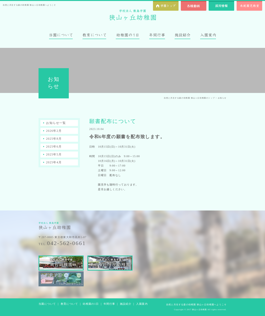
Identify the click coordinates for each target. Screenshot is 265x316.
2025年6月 (54, 146)
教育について (69, 303)
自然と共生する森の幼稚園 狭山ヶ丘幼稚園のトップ (189, 98)
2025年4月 (54, 162)
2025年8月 (54, 138)
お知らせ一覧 (56, 122)
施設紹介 (126, 303)
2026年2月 (54, 130)
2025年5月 (54, 154)
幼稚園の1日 (91, 303)
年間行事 (109, 303)
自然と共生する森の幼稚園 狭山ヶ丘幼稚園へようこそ (196, 304)
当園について (47, 303)
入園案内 (142, 303)
